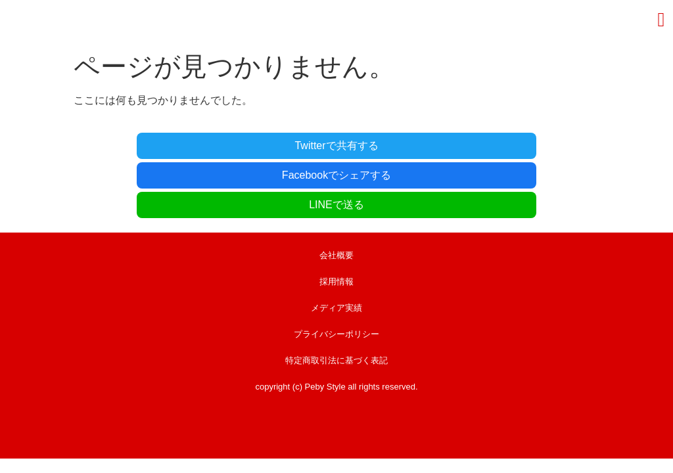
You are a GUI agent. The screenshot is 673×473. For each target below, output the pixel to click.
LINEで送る (510, 144)
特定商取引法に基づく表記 (336, 299)
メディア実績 (336, 246)
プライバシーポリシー (336, 272)
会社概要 (336, 193)
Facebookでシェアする (336, 144)
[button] (661, 19)
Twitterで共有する (162, 144)
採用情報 (336, 220)
